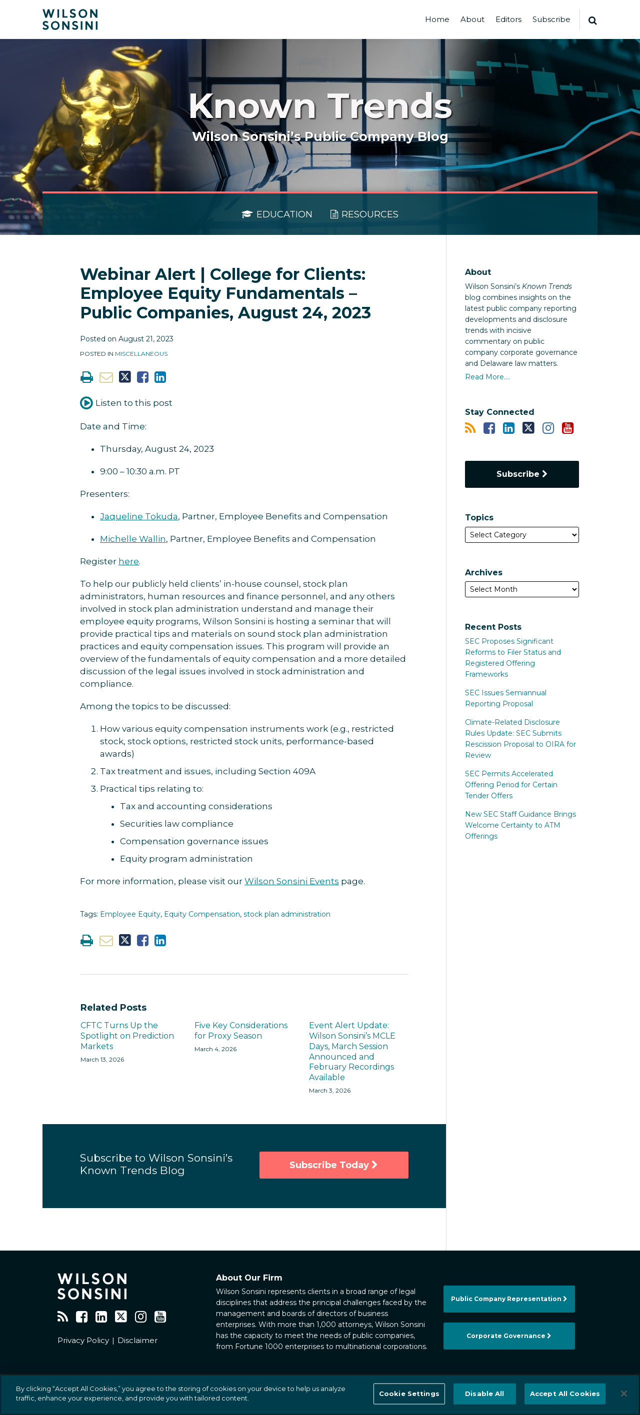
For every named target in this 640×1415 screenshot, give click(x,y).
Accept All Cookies (565, 1394)
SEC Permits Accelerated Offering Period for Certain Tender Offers (511, 784)
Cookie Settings (409, 1394)
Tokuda (161, 516)
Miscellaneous (141, 353)
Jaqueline (122, 516)
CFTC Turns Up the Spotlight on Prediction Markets (127, 1036)
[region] (320, 1394)
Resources (364, 214)
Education (277, 214)
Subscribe (551, 19)
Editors (509, 19)
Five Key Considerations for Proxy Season (241, 1031)
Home (437, 19)
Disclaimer (138, 1340)
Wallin (152, 539)
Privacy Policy (83, 1340)
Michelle (119, 539)
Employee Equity (130, 914)
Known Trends (320, 105)
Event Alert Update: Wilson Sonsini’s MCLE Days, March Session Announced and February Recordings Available (352, 1051)
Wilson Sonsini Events (291, 881)
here (128, 561)
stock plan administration (287, 914)
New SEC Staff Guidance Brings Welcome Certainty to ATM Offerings (520, 825)
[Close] (624, 1394)
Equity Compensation (202, 914)
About (472, 19)
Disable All (484, 1394)
